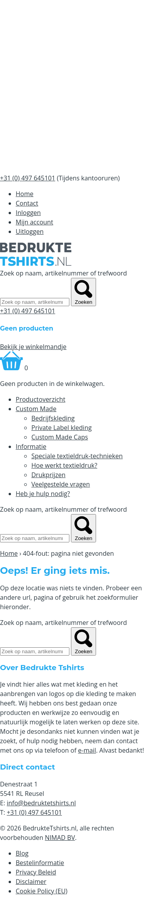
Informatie (31, 446)
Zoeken (83, 292)
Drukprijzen (48, 474)
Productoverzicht (40, 399)
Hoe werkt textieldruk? (64, 465)
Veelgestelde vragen (60, 484)
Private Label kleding (61, 427)
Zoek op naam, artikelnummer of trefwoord (63, 273)
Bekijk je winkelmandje (33, 346)
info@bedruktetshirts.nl (41, 803)
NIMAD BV (60, 837)
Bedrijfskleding (53, 418)
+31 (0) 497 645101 (27, 311)
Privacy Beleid (36, 872)
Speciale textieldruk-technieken (77, 456)
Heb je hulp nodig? (43, 493)
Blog (22, 853)
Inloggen (28, 212)
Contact (27, 203)
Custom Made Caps (59, 437)
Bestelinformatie (40, 862)
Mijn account (34, 222)
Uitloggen (30, 231)
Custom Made (36, 408)
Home (24, 193)
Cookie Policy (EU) (41, 891)
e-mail (87, 750)
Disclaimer (31, 881)
